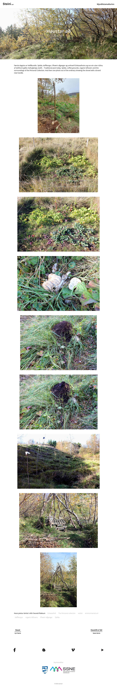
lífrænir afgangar (46, 617)
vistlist (80, 613)
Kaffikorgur (19, 617)
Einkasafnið (51, 613)
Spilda (57, 617)
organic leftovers (32, 617)
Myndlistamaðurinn (105, 4)
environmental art (91, 613)
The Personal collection (67, 613)
